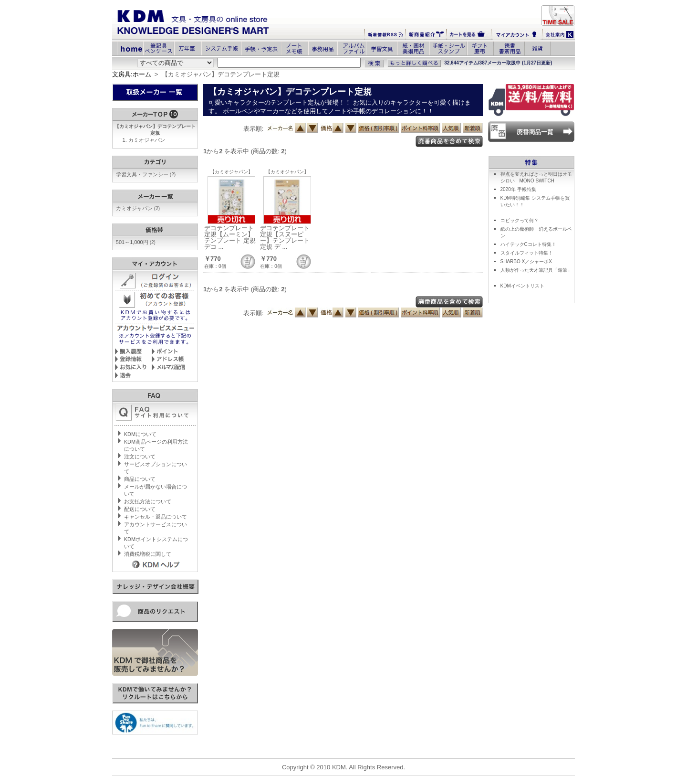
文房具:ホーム (131, 74)
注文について (140, 456)
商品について (140, 479)
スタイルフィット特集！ (526, 252)
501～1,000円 (136, 242)
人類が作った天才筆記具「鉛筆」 (536, 270)
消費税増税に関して (147, 554)
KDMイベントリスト (522, 285)
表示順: (253, 128)
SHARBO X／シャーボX (526, 261)
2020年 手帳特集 (518, 189)
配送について (140, 509)
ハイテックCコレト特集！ (528, 244)
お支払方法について (147, 501)
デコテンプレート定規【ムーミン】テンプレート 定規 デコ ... (230, 237)
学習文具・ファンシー (146, 174)
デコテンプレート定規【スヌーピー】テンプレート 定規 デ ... (285, 237)
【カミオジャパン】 (231, 171)
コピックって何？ (519, 220)
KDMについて (140, 434)
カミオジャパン (146, 140)
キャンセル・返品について (155, 517)
